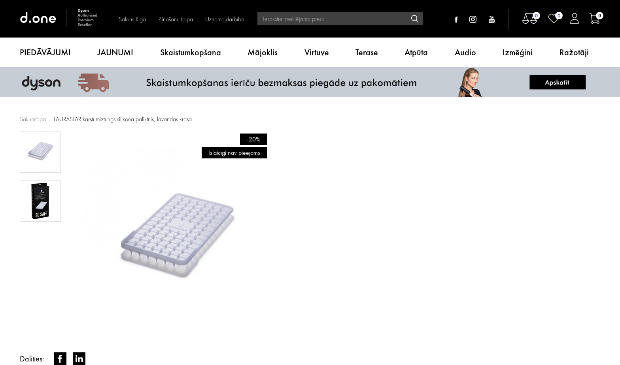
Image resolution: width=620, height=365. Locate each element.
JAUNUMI (115, 52)
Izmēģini (518, 52)
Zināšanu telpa (175, 19)
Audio (465, 52)
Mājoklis (263, 52)
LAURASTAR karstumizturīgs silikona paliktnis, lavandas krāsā (123, 119)
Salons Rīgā (132, 19)
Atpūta (416, 52)
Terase (366, 52)
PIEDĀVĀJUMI (45, 52)
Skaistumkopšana (190, 52)
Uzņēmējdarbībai (225, 19)
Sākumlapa (33, 119)
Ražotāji (574, 52)
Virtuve (316, 52)
